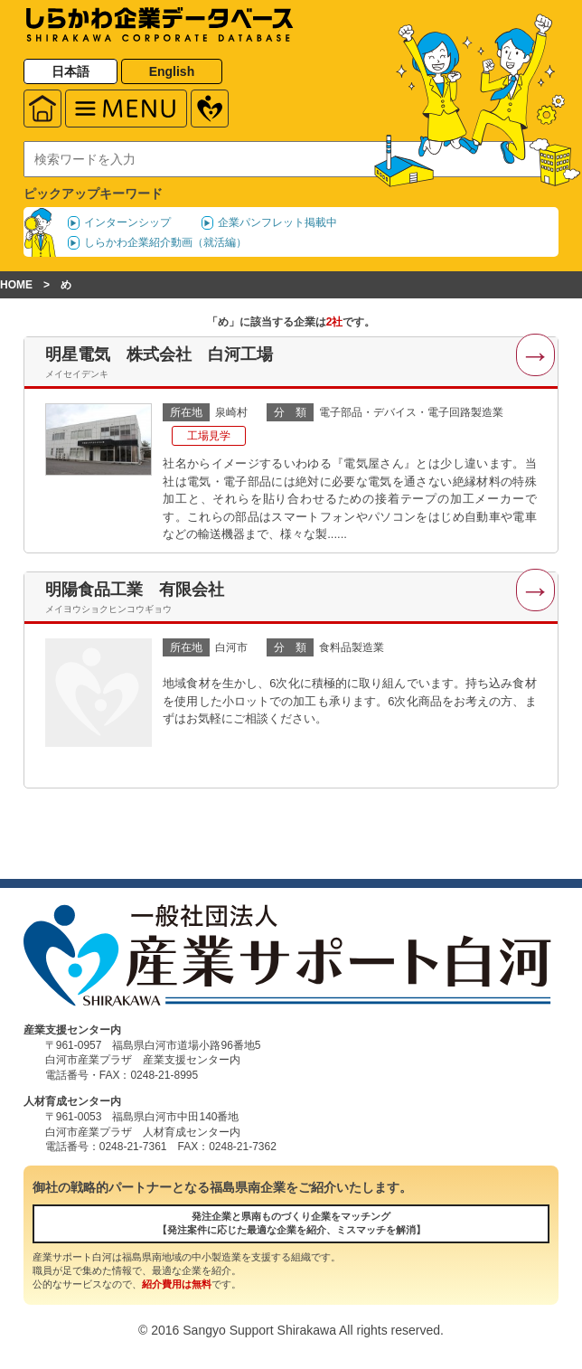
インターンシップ (127, 222)
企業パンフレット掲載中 (277, 222)
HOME (16, 285)
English (172, 71)
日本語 (70, 71)
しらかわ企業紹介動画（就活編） (165, 242)
